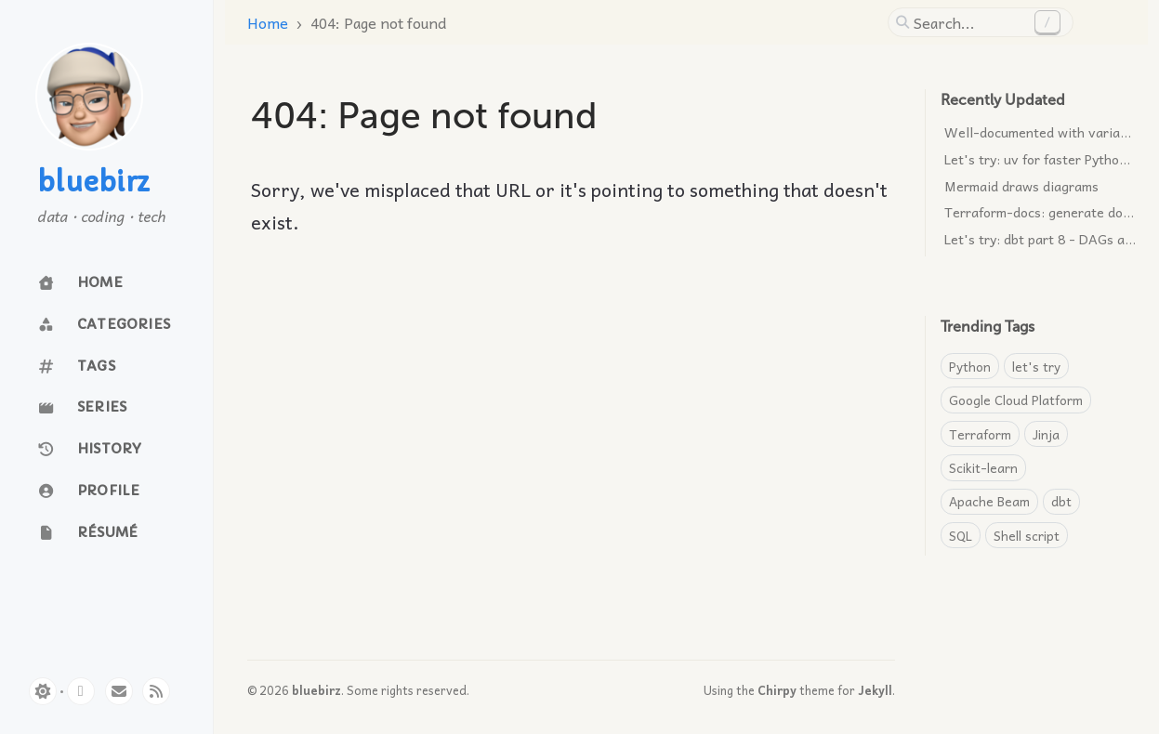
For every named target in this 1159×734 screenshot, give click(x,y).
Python (970, 366)
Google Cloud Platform (1016, 399)
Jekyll (875, 690)
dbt (1061, 501)
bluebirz (93, 183)
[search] (969, 22)
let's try (1036, 366)
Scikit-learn (983, 467)
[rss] (156, 691)
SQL (960, 535)
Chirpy (777, 690)
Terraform (980, 434)
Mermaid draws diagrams (1021, 186)
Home (267, 22)
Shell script (1027, 535)
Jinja (1046, 434)
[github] (81, 691)
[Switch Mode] (43, 691)
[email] (119, 691)
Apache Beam (989, 501)
